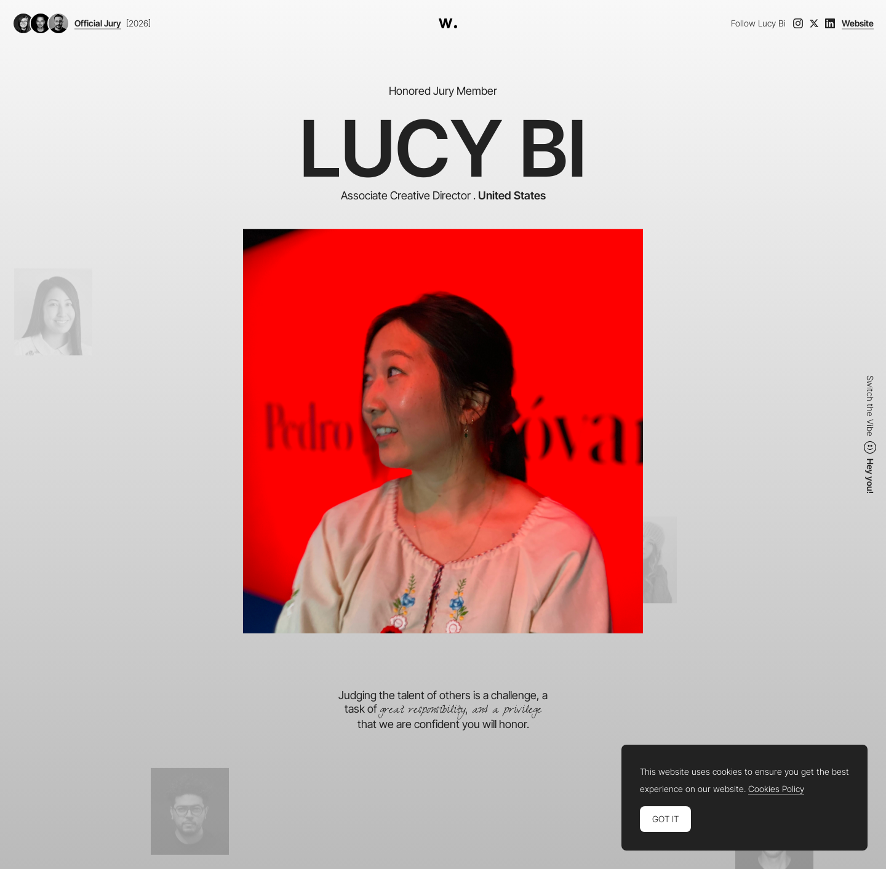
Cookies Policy (776, 789)
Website (858, 23)
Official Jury (97, 23)
